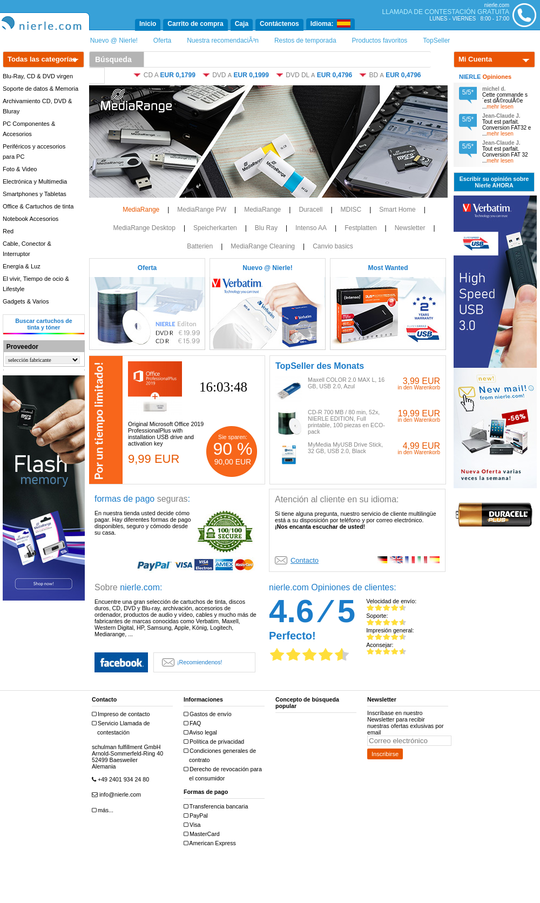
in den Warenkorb (418, 387)
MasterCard (203, 834)
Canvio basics (333, 246)
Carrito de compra (195, 24)
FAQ (193, 723)
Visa (193, 824)
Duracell (310, 209)
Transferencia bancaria (217, 806)
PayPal (197, 815)
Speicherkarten (215, 228)
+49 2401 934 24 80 (121, 779)
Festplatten (360, 228)
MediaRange (141, 209)
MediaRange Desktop (144, 228)
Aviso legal (201, 732)
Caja (241, 24)
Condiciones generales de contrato (221, 755)
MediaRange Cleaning (263, 246)
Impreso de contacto (122, 714)
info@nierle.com (117, 794)
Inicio (147, 24)
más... (103, 810)
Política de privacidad (215, 741)
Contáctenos (279, 24)
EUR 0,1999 (251, 75)
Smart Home (397, 209)
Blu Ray (266, 228)
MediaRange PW (201, 209)
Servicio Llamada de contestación (122, 728)
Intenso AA (311, 228)
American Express (211, 843)
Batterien (200, 246)
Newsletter (410, 228)
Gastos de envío (209, 714)
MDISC (351, 209)
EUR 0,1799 (177, 75)
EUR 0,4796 (334, 75)
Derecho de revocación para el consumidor (224, 773)
